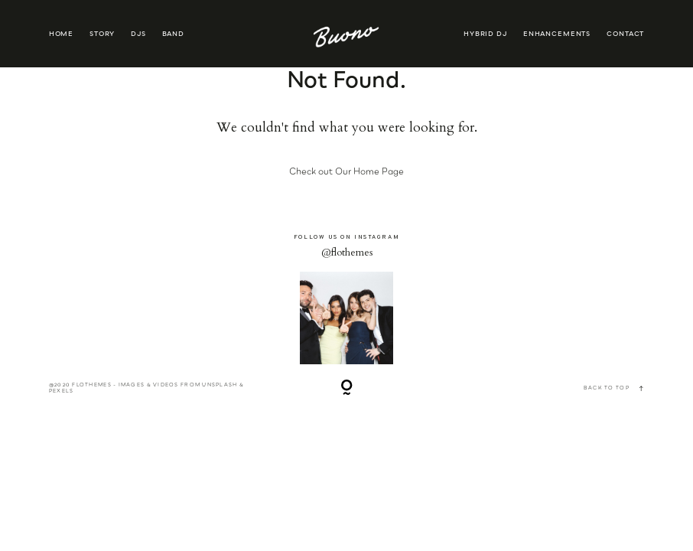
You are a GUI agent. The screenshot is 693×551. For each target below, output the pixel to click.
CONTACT (625, 34)
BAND (173, 34)
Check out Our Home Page (346, 171)
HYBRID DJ (485, 34)
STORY (101, 34)
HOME (61, 34)
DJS (138, 34)
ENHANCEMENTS (557, 34)
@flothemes (347, 252)
